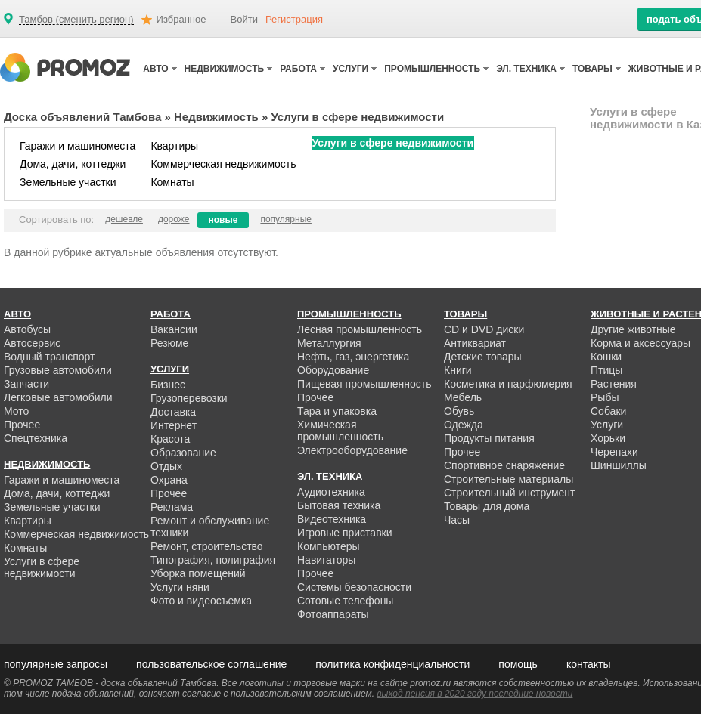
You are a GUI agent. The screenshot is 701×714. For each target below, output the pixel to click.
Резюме (169, 343)
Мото (16, 411)
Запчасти (26, 384)
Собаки (608, 411)
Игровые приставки (344, 533)
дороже (174, 219)
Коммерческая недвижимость (223, 164)
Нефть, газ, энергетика (353, 357)
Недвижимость (216, 116)
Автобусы (27, 329)
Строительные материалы (508, 479)
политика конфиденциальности (392, 664)
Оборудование (333, 370)
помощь (518, 664)
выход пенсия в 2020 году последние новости (474, 693)
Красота (170, 439)
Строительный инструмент (509, 493)
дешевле (124, 219)
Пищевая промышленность (364, 384)
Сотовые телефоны (345, 601)
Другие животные (633, 329)
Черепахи (614, 452)
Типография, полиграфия (212, 560)
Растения (614, 384)
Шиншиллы (619, 465)
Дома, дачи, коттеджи (73, 164)
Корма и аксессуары (640, 343)
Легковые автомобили (58, 397)
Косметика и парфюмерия (508, 384)
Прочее (22, 425)
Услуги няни (179, 587)
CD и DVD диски (484, 329)
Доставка (173, 412)
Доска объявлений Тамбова (82, 116)
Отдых (166, 466)
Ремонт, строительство (206, 546)
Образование (183, 453)
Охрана (169, 480)
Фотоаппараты (333, 614)
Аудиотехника (331, 492)
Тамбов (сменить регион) (76, 19)
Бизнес (167, 385)
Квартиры (174, 146)
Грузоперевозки (189, 398)
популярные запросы (55, 664)
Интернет (173, 425)
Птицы (606, 370)
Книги (458, 370)
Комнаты (172, 182)
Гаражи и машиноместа (77, 146)
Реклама (171, 507)
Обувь (459, 411)
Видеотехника (331, 519)
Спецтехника (35, 438)
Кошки (606, 357)
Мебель (463, 397)
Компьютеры (328, 546)
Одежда (463, 425)
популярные (286, 219)
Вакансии (173, 329)
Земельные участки (68, 182)
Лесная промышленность (359, 329)
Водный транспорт (49, 357)
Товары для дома (486, 506)
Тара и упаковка (337, 411)
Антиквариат (475, 343)
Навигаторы (326, 560)
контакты (588, 664)
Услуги (607, 425)
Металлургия (329, 343)
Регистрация (294, 19)
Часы (457, 520)
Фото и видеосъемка (201, 601)
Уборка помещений (198, 573)
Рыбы (605, 397)
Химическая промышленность (340, 431)
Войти (244, 19)
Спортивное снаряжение (504, 465)
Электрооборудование (352, 450)
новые (223, 220)
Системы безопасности (354, 587)
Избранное (181, 19)
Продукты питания (489, 438)
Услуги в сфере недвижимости (392, 143)
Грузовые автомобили (58, 370)
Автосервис (32, 343)
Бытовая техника (338, 505)
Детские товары (483, 357)
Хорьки (608, 438)
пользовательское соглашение (211, 664)
